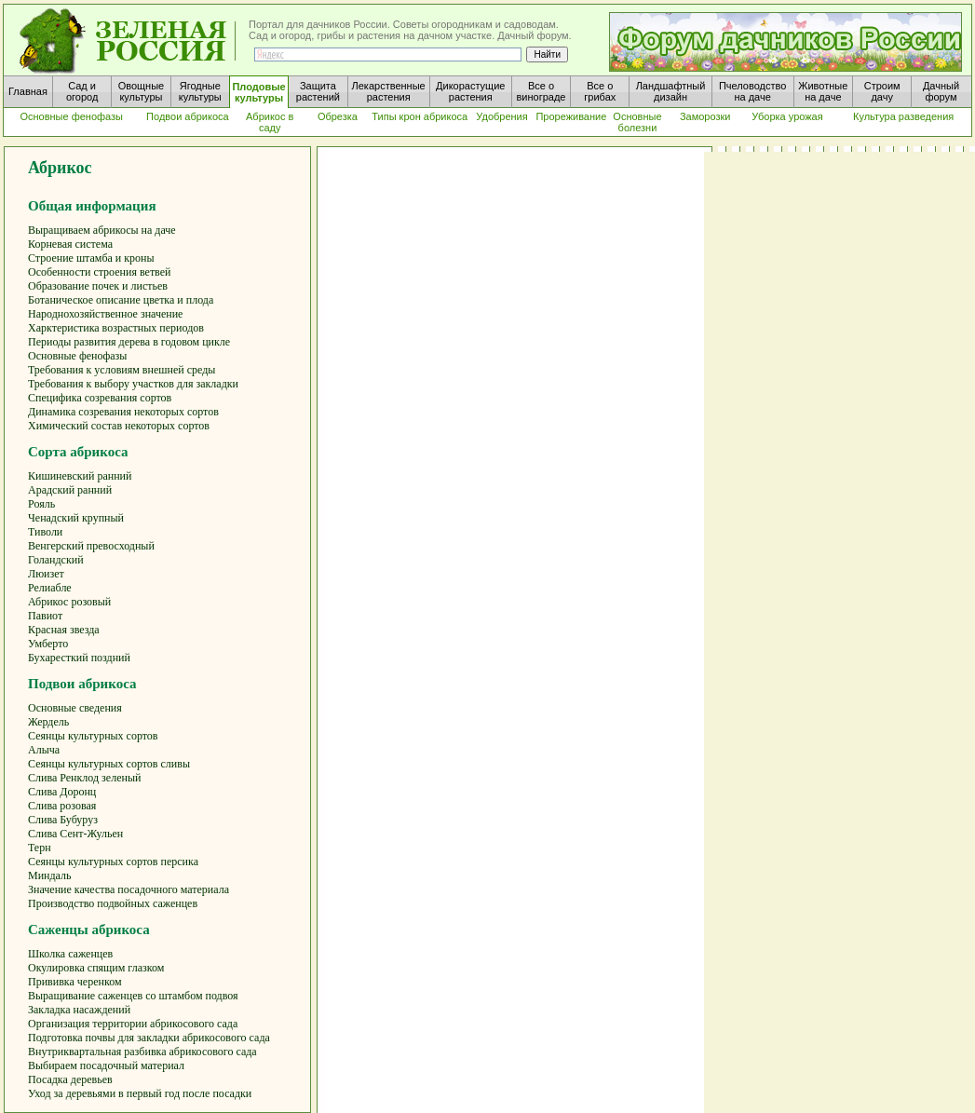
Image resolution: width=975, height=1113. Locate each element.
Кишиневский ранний (79, 475)
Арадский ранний (70, 489)
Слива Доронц (62, 791)
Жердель (48, 721)
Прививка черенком (75, 981)
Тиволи (45, 531)
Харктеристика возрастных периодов (116, 327)
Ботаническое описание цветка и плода (120, 299)
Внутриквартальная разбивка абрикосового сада (142, 1051)
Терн (39, 847)
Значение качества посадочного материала (128, 889)
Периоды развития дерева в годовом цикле (129, 341)
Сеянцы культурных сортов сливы (109, 763)
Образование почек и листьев (98, 285)
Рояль (41, 503)
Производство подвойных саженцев (112, 903)
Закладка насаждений (79, 1009)
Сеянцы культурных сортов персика (113, 861)
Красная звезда (64, 629)
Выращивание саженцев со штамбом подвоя (133, 995)
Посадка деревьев (70, 1079)
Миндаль (50, 875)
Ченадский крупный (76, 517)
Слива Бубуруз (63, 819)
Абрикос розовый (69, 601)
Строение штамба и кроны (91, 258)
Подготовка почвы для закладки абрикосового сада (149, 1037)
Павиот (45, 615)
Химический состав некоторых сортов (119, 425)
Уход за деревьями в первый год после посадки (139, 1093)
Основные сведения (75, 707)
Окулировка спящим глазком (96, 967)
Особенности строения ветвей (99, 271)
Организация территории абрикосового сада (132, 1023)
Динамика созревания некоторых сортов (123, 411)
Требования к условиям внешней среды (121, 369)
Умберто (48, 643)
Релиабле (50, 587)
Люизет (46, 573)
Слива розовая (62, 805)
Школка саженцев (70, 953)
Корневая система (70, 244)
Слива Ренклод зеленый (84, 777)
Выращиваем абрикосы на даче (102, 230)
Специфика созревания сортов (99, 397)
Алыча (44, 749)
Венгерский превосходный (91, 545)
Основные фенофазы (77, 355)
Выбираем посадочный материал (106, 1065)
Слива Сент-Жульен (75, 833)
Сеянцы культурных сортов (93, 735)
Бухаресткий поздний (79, 657)
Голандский (56, 559)
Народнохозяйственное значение (105, 313)
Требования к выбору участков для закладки (133, 383)
